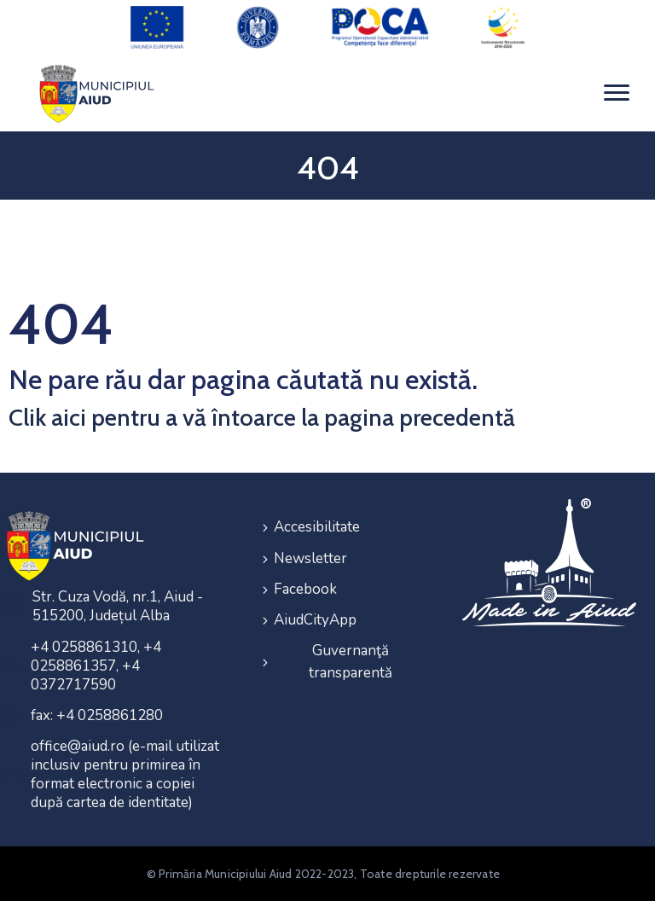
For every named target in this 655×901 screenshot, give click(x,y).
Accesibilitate (317, 527)
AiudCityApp (315, 619)
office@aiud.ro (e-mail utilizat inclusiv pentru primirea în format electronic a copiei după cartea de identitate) (125, 774)
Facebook (305, 588)
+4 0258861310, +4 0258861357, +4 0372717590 (96, 666)
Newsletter (310, 557)
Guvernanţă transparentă (350, 661)
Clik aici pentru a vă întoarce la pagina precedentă (262, 417)
